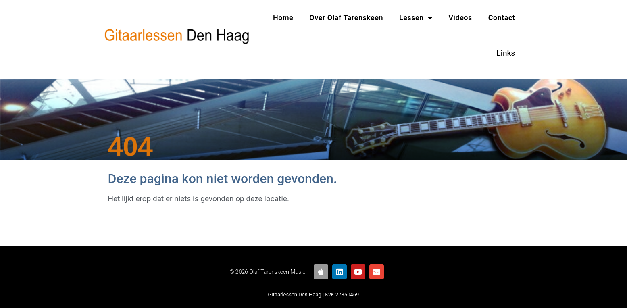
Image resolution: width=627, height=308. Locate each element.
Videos (460, 17)
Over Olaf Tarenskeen (346, 17)
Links (506, 53)
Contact (501, 17)
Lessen (415, 17)
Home (283, 17)
